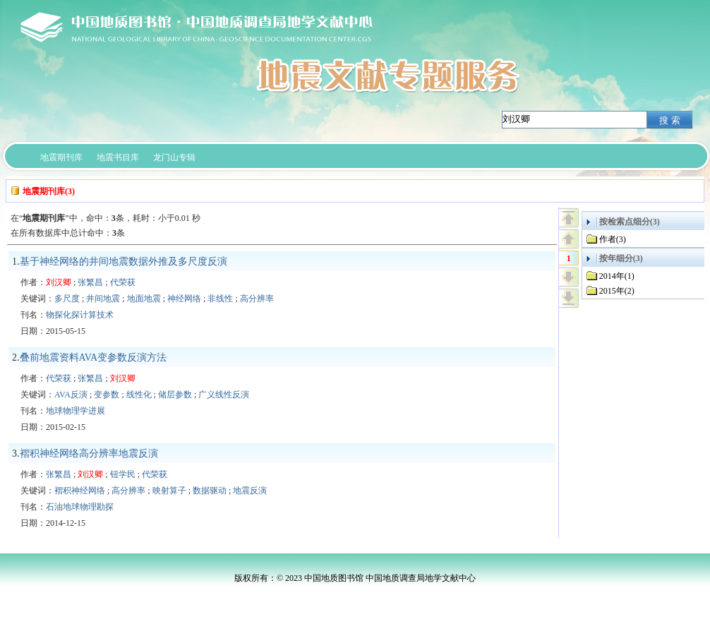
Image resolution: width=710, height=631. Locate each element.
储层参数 (175, 394)
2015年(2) (616, 291)
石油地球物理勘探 (80, 507)
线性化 (139, 394)
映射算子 (169, 490)
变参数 (106, 394)
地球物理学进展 (75, 411)
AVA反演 (71, 394)
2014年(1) (616, 276)
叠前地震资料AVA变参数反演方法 (93, 357)
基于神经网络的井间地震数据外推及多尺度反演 (123, 261)
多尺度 (67, 299)
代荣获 (123, 282)
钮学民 (123, 474)
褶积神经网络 (79, 490)
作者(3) (612, 239)
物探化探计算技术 (80, 315)
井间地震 (103, 299)
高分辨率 (257, 299)
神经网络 (184, 299)
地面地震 (144, 299)
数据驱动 (210, 490)
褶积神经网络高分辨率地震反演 (89, 453)
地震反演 (250, 490)
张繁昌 (90, 282)
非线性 (220, 299)
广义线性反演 (223, 394)
